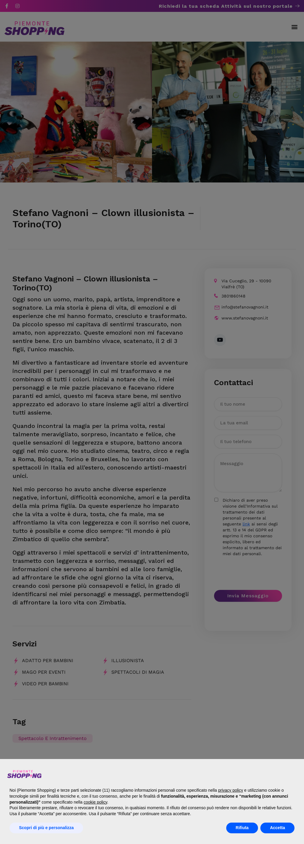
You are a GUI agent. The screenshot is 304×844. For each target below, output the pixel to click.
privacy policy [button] (230, 790)
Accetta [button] (277, 827)
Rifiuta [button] (242, 827)
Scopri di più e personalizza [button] (46, 827)
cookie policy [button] (95, 802)
